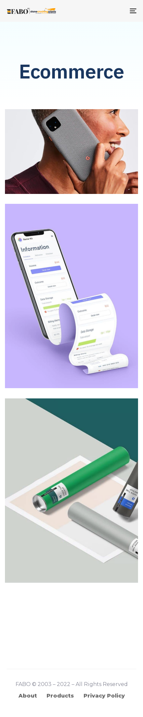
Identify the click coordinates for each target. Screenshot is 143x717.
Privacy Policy (104, 696)
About (27, 696)
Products (60, 696)
